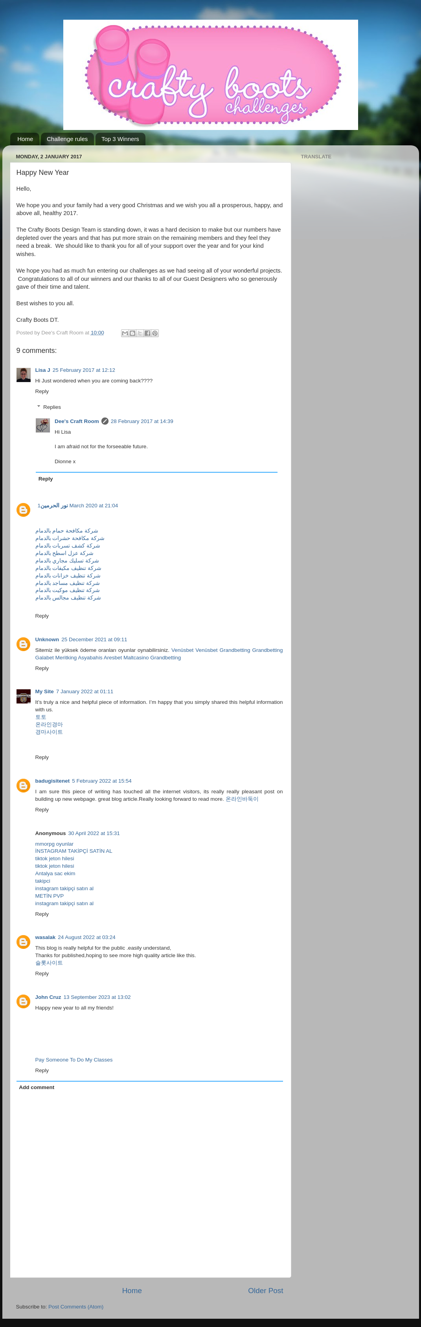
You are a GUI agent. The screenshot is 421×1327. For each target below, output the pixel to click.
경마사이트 (49, 732)
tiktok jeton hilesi (54, 858)
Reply (42, 391)
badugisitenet (52, 781)
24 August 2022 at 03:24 (86, 937)
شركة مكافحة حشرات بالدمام (70, 538)
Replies (52, 407)
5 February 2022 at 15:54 (102, 781)
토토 (40, 717)
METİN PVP (49, 896)
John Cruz (48, 997)
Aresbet (113, 658)
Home (25, 138)
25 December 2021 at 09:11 (94, 639)
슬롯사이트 (49, 963)
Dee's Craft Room (77, 421)
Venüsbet (182, 650)
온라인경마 (49, 725)
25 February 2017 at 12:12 (84, 370)
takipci (42, 881)
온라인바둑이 (242, 799)
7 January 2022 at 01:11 (85, 691)
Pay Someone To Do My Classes (74, 1060)
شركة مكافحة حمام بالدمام (66, 531)
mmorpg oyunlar (54, 844)
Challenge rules (67, 138)
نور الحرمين (54, 506)
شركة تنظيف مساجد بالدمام (67, 583)
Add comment (36, 1087)
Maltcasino (136, 658)
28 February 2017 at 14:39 (142, 421)
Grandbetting (234, 650)
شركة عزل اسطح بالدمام (64, 553)
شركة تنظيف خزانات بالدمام (68, 576)
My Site (44, 691)
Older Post (265, 1290)
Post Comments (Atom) (75, 1307)
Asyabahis (90, 658)
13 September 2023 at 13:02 (97, 997)
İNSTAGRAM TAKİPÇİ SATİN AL (73, 851)
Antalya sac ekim (55, 873)
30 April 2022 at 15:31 (94, 833)
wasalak (45, 937)
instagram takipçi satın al (64, 888)
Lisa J (42, 370)
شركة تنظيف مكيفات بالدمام (68, 568)
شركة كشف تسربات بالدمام (67, 546)
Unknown (47, 639)
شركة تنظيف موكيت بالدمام (67, 590)
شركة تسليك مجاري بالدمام (67, 561)
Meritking (66, 658)
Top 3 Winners (120, 138)
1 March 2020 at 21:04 (78, 506)
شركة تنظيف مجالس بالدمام (68, 598)
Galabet (44, 658)
